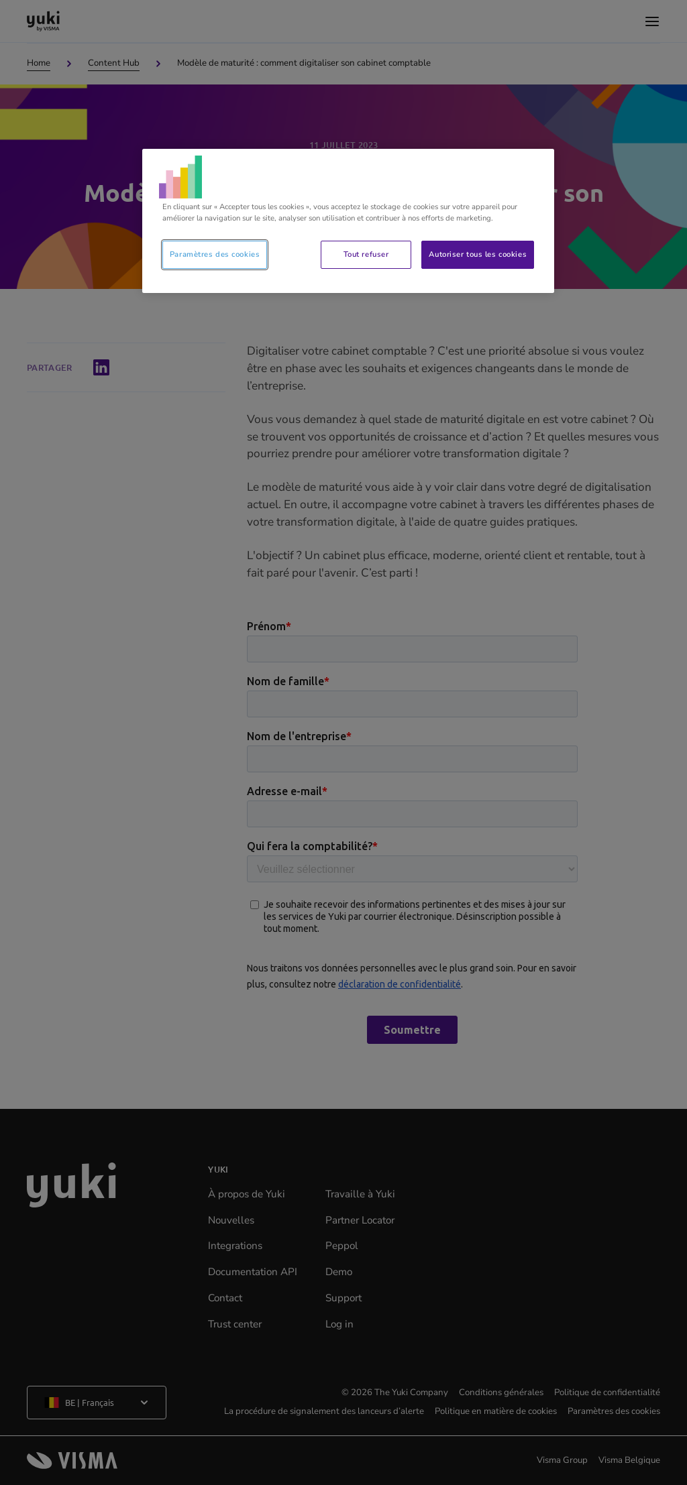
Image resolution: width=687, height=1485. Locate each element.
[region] (348, 221)
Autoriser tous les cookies (478, 254)
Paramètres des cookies (215, 254)
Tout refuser (366, 254)
